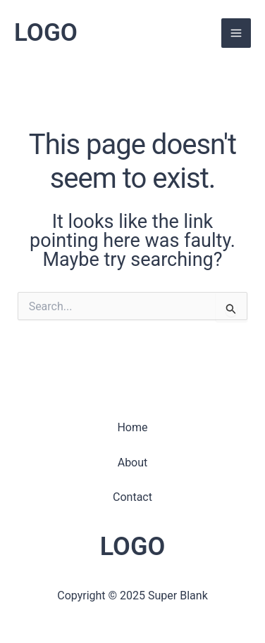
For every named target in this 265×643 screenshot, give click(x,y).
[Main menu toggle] (236, 33)
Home (132, 427)
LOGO (46, 32)
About (133, 462)
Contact (132, 497)
